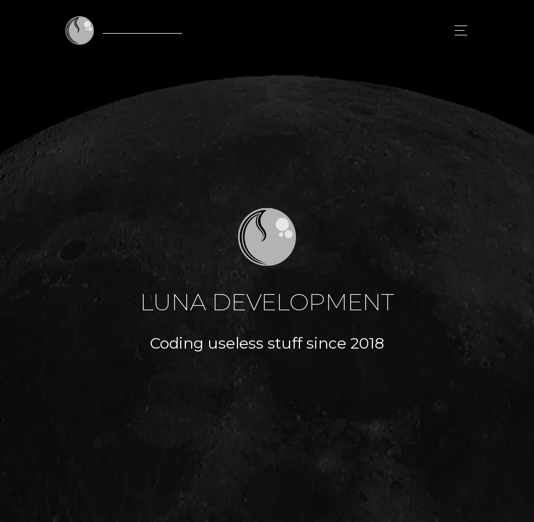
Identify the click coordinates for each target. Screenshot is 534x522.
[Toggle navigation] (458, 30)
